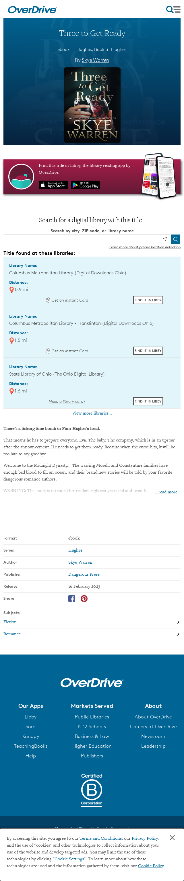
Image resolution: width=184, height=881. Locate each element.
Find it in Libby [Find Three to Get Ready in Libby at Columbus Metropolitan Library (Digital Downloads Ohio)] (148, 300)
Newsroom (153, 736)
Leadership (153, 746)
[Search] (175, 239)
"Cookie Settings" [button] (69, 859)
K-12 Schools (92, 726)
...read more (166, 492)
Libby (31, 717)
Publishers (92, 756)
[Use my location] (164, 239)
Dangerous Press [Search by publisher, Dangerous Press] (84, 574)
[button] (30, 706)
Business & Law (92, 736)
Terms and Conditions (101, 838)
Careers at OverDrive (153, 726)
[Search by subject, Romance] (92, 634)
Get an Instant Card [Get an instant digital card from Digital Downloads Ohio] (67, 300)
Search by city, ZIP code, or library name (92, 230)
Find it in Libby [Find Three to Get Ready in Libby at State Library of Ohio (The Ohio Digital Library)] (148, 401)
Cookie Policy (151, 866)
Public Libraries (92, 717)
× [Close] (172, 837)
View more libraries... (92, 413)
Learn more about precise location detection (145, 247)
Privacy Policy (145, 838)
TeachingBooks (30, 746)
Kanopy (30, 736)
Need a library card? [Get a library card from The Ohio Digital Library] (67, 401)
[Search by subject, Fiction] (92, 622)
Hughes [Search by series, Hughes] (75, 550)
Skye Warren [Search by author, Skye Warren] (95, 60)
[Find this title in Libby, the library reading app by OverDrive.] (92, 176)
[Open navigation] (173, 9)
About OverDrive (153, 717)
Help (31, 756)
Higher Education (92, 746)
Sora (31, 726)
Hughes (119, 49)
